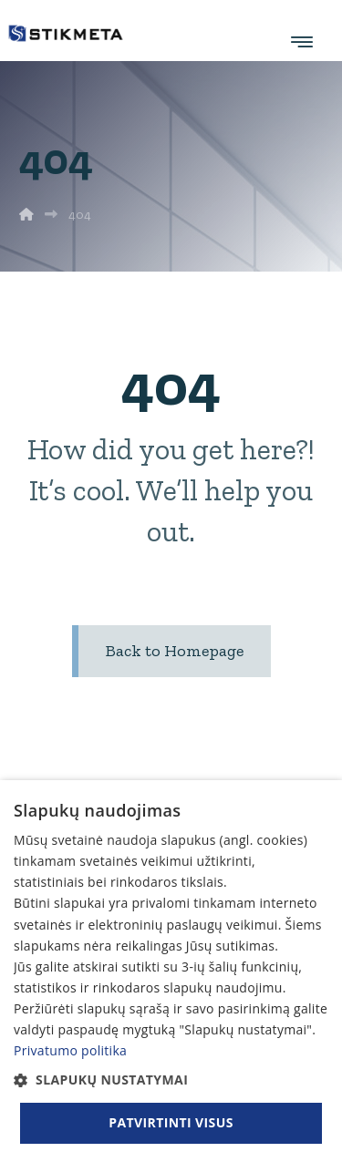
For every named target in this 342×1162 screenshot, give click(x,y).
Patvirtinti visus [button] (171, 1122)
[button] (171, 1079)
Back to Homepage (175, 651)
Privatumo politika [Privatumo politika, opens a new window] (70, 1050)
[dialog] (171, 971)
